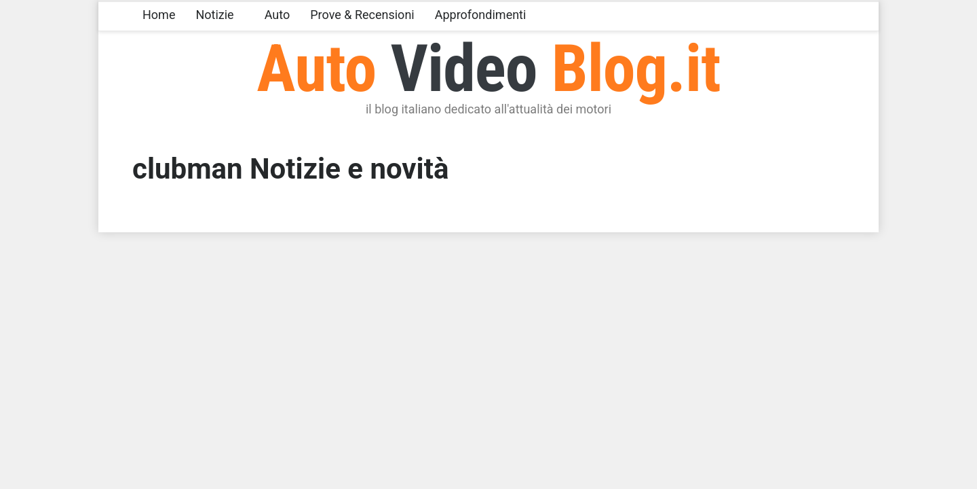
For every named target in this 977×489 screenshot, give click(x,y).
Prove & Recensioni (362, 14)
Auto (277, 14)
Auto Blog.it (488, 69)
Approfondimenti (480, 14)
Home (158, 14)
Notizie (214, 14)
